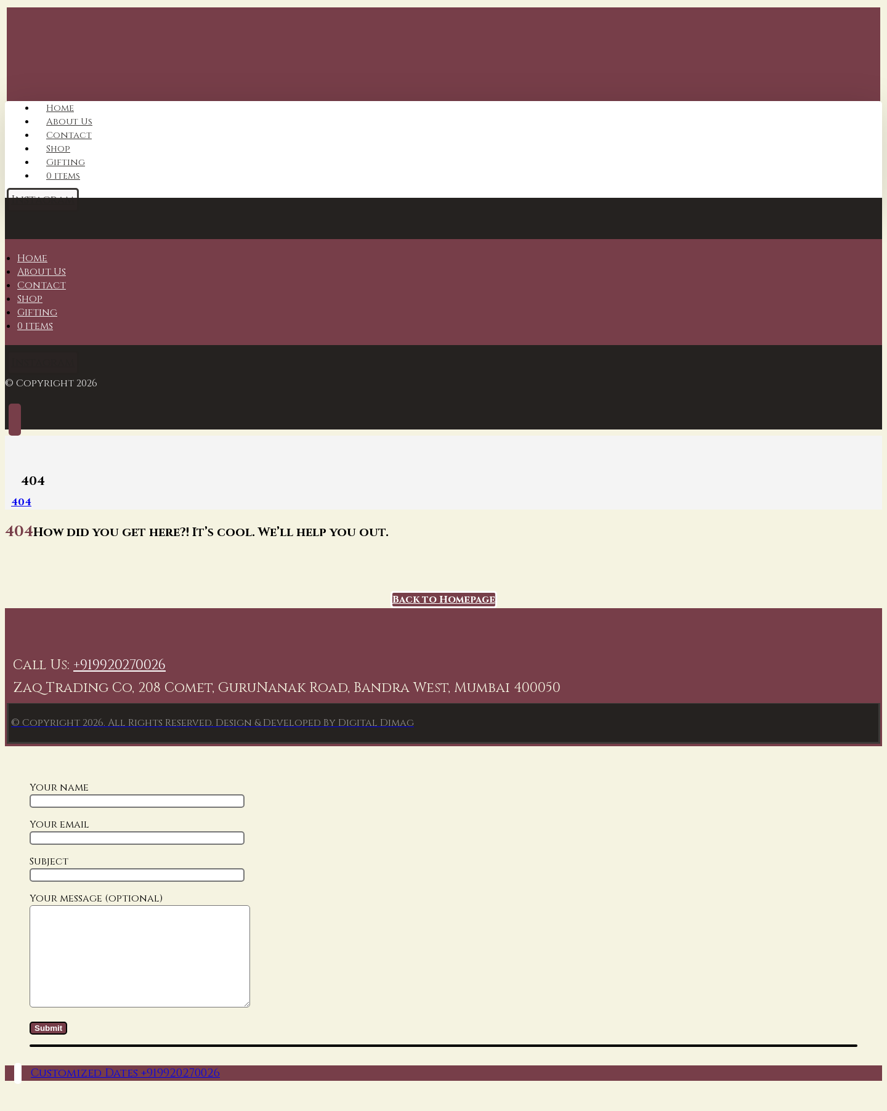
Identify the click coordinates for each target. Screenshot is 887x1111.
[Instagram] (43, 363)
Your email (137, 831)
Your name (137, 794)
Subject (137, 868)
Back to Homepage (443, 599)
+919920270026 (119, 665)
